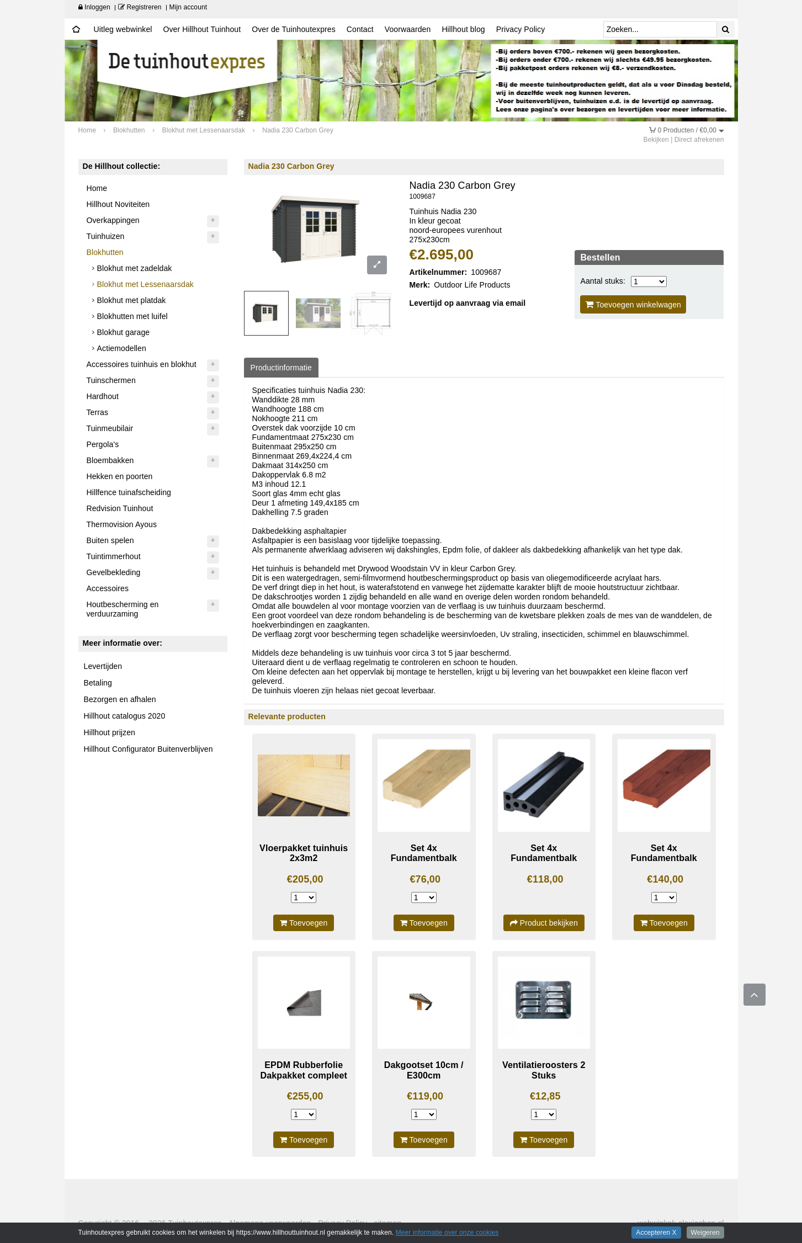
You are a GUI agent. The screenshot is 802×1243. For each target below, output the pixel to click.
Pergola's (103, 444)
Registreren (140, 7)
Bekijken (656, 140)
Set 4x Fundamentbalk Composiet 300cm (544, 858)
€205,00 (305, 879)
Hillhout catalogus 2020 (125, 715)
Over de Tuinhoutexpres (294, 29)
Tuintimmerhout (114, 556)
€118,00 (545, 879)
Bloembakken (110, 460)
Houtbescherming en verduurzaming (123, 609)
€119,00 (425, 1096)
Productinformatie (281, 367)
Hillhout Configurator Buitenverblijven (148, 749)
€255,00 (305, 1096)
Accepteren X (656, 1232)
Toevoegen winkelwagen (633, 304)
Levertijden (103, 666)
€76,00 (425, 879)
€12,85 (545, 1096)
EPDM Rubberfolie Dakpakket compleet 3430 (304, 1075)
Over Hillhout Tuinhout (202, 29)
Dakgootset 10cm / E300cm (424, 1070)
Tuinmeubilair (110, 428)
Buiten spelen (110, 540)
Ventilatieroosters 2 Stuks (543, 1070)
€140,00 (665, 879)
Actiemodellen (121, 348)
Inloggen (94, 7)
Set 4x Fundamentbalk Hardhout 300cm (664, 858)
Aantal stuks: (602, 281)
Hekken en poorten (120, 476)
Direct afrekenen (699, 140)
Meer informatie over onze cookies (447, 1232)
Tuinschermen (111, 380)
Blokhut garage (123, 332)
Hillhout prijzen (109, 732)
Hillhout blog (463, 29)
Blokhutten (105, 252)
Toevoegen (303, 922)
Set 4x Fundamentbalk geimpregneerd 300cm (424, 863)
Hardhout (103, 396)
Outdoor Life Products (472, 284)
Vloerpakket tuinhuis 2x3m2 (303, 853)
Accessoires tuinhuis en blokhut (141, 364)
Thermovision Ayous (122, 524)
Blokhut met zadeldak (134, 268)
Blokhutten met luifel (132, 316)
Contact (360, 29)
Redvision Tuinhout (120, 508)
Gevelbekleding (114, 572)
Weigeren (705, 1232)
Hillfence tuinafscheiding (129, 492)
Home (97, 188)
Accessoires (108, 588)
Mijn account (188, 7)
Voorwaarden (408, 29)
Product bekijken (544, 922)
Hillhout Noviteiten (118, 204)
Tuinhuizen (106, 236)
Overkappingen (113, 220)
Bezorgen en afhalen (120, 699)
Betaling (98, 682)
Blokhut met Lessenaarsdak (145, 284)
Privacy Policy (520, 29)
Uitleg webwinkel (123, 29)
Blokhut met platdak (131, 300)
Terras (98, 412)
